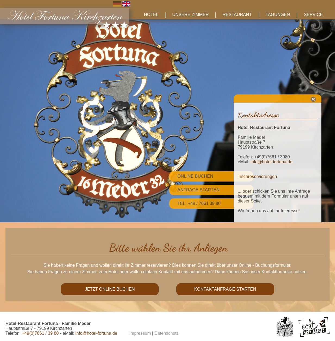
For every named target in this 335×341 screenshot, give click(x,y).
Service (313, 14)
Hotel (151, 14)
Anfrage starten (198, 190)
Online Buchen (195, 176)
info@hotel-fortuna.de (271, 161)
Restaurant (237, 14)
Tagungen (278, 14)
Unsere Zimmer (190, 14)
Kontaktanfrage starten (225, 289)
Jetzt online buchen (110, 289)
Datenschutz (166, 333)
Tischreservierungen (257, 176)
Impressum (140, 333)
